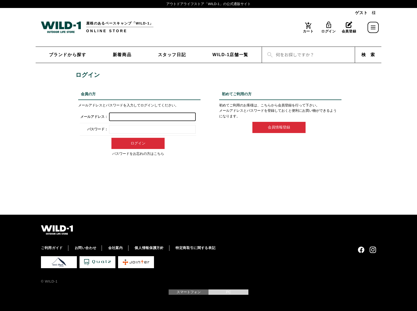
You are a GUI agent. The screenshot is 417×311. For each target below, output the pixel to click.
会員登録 (349, 31)
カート (308, 31)
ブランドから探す (67, 54)
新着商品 (122, 54)
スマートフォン (189, 292)
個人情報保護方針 (149, 248)
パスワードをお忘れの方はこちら (138, 154)
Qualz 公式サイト (97, 262)
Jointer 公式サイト (136, 262)
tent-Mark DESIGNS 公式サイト (59, 262)
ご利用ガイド (52, 248)
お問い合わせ (86, 248)
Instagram (373, 250)
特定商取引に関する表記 (195, 248)
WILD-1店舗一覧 (230, 54)
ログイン (328, 31)
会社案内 (115, 248)
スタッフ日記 (172, 54)
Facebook (361, 250)
